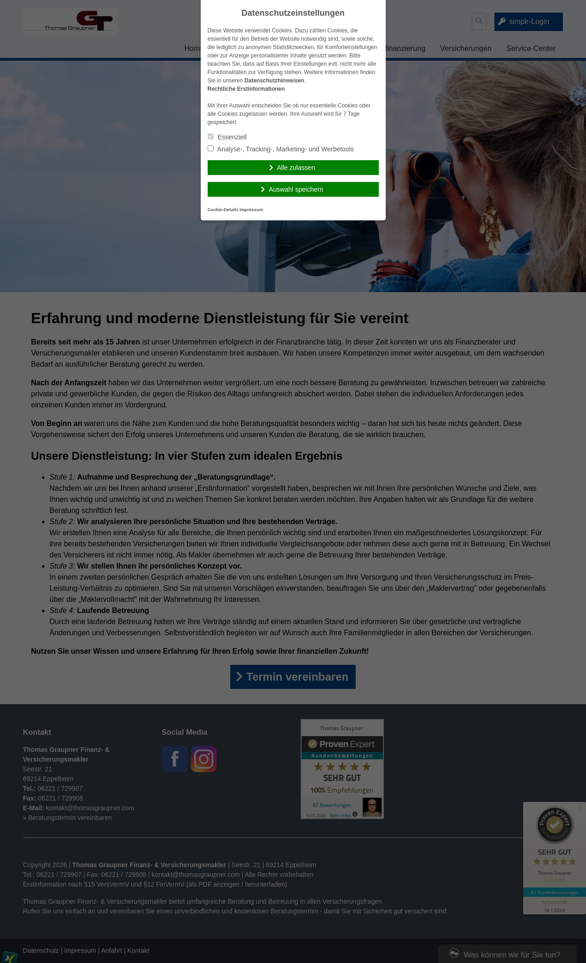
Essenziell (227, 137)
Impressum (251, 209)
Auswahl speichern (296, 189)
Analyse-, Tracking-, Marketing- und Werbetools (281, 149)
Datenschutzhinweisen (274, 80)
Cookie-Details (223, 209)
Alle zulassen (296, 167)
